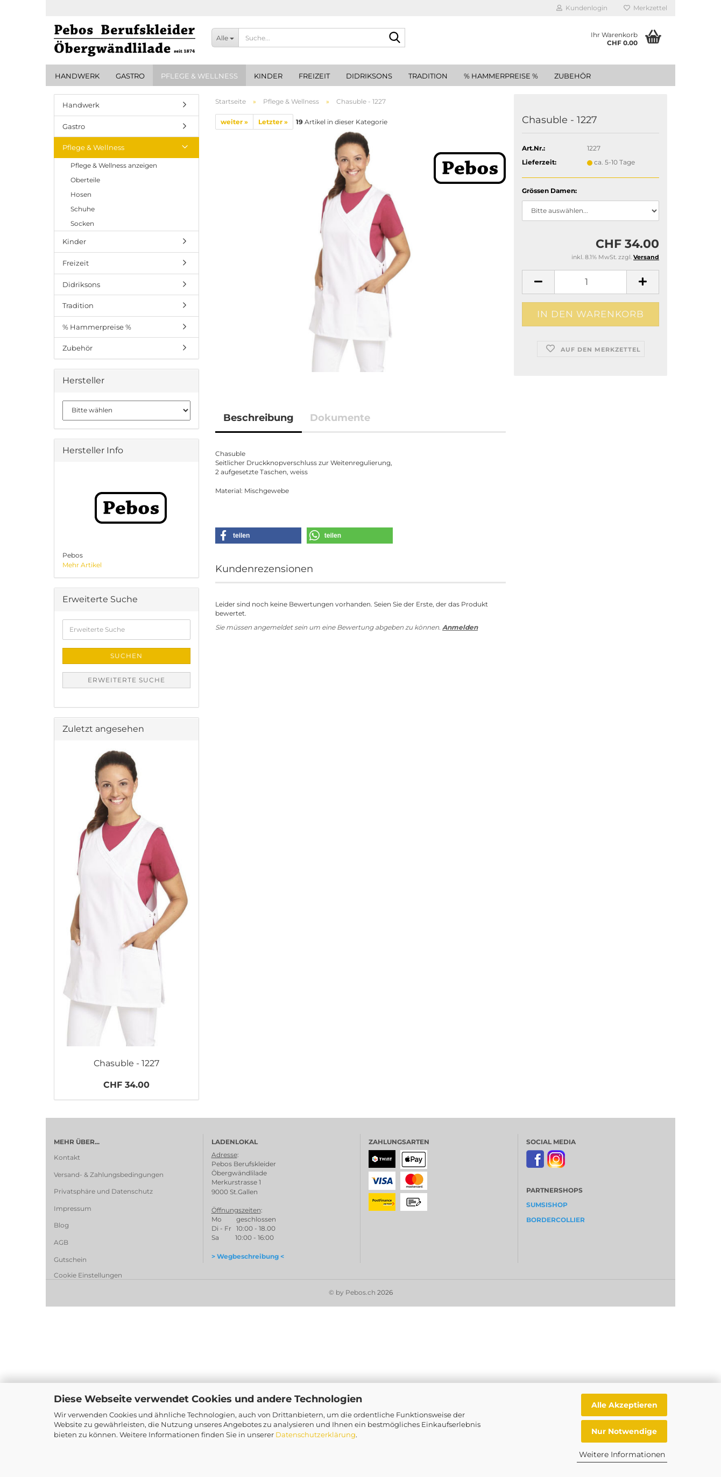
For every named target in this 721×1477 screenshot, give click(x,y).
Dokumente (340, 418)
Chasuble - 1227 (126, 1063)
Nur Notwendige (624, 1431)
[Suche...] (225, 37)
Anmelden (460, 627)
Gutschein (70, 1259)
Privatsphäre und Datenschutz (103, 1191)
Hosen (80, 194)
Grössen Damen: (549, 191)
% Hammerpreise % (501, 76)
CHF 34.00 (126, 1085)
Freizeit (314, 76)
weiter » (234, 122)
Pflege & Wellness (199, 76)
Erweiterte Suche (126, 680)
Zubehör (572, 76)
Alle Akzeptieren (624, 1405)
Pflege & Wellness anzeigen (113, 165)
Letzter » (273, 122)
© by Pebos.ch (352, 1292)
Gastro (130, 76)
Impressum (72, 1208)
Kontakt (67, 1157)
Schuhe (82, 209)
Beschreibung (258, 418)
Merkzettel (645, 8)
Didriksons (369, 76)
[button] (538, 282)
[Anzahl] (590, 282)
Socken (82, 223)
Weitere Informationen (622, 1454)
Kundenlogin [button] (581, 8)
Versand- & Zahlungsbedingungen (109, 1175)
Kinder (268, 76)
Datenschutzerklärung (315, 1434)
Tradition (428, 76)
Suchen (126, 656)
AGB (61, 1242)
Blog (61, 1225)
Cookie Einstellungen (88, 1275)
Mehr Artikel (82, 565)
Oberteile (85, 180)
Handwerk (77, 76)
